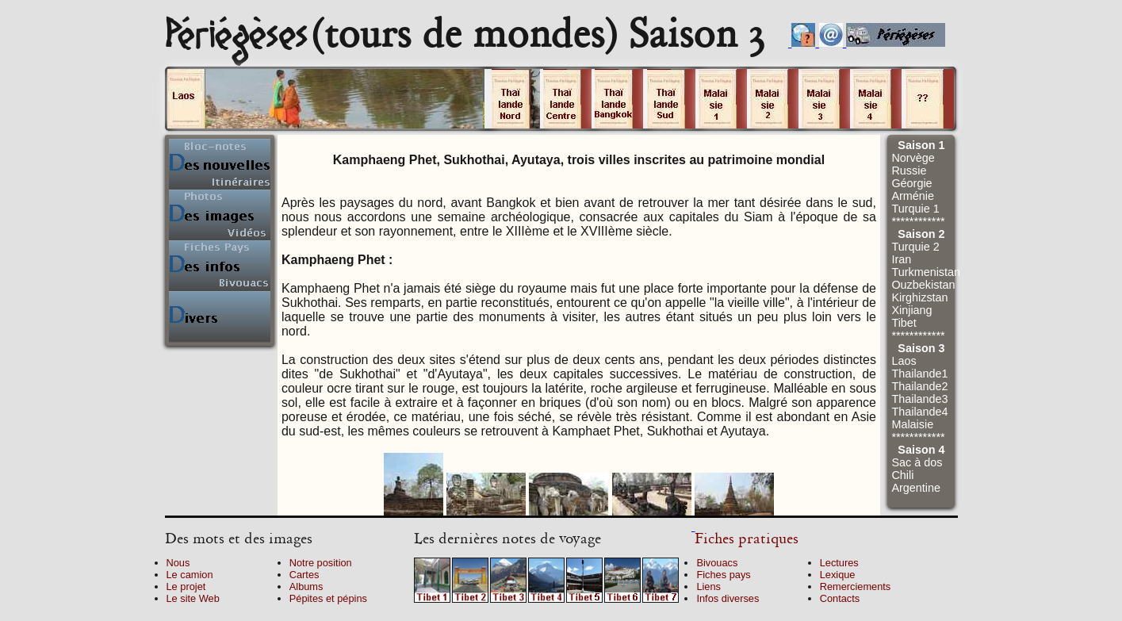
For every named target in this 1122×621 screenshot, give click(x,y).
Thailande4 (919, 411)
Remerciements (855, 586)
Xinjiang (911, 310)
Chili (902, 475)
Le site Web (193, 598)
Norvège (912, 157)
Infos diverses (727, 598)
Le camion (190, 575)
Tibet (903, 322)
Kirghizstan (919, 297)
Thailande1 (919, 373)
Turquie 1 (915, 208)
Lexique (838, 575)
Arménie (912, 196)
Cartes (304, 575)
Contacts (840, 598)
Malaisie (912, 424)
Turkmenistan (925, 272)
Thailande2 (919, 386)
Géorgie (911, 183)
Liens (708, 586)
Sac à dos (916, 462)
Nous (178, 563)
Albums (306, 586)
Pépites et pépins (328, 598)
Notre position (320, 563)
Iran (901, 259)
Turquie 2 (915, 246)
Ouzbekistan (923, 284)
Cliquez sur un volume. (325, 98)
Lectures (839, 563)
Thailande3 (919, 399)
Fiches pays (723, 575)
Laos (903, 361)
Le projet (186, 586)
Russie (908, 170)
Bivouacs (716, 563)
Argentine (915, 487)
